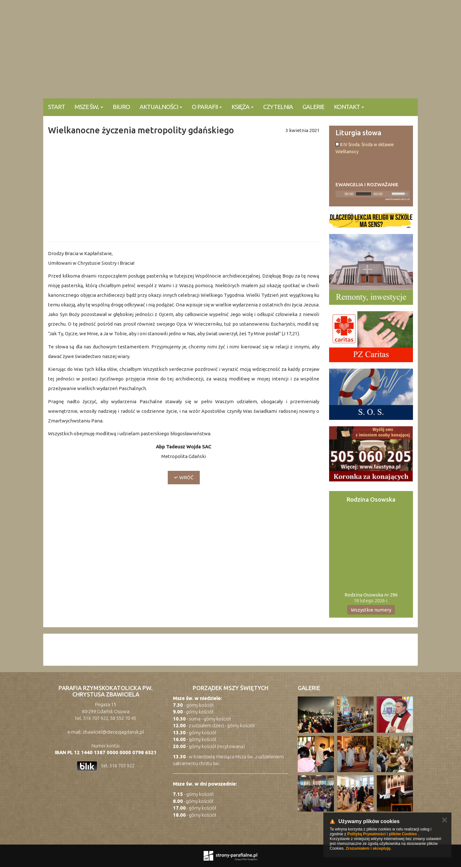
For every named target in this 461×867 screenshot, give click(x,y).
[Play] (339, 193)
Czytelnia (278, 106)
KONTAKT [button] (349, 106)
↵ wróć (183, 477)
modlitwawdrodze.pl (397, 199)
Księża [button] (242, 106)
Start (56, 106)
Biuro (121, 106)
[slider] (363, 194)
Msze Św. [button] (89, 106)
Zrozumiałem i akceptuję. (369, 848)
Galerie (313, 106)
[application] (373, 194)
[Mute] (387, 193)
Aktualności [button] (161, 106)
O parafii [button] (207, 106)
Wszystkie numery (371, 610)
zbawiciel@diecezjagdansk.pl (113, 732)
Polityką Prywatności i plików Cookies (382, 834)
